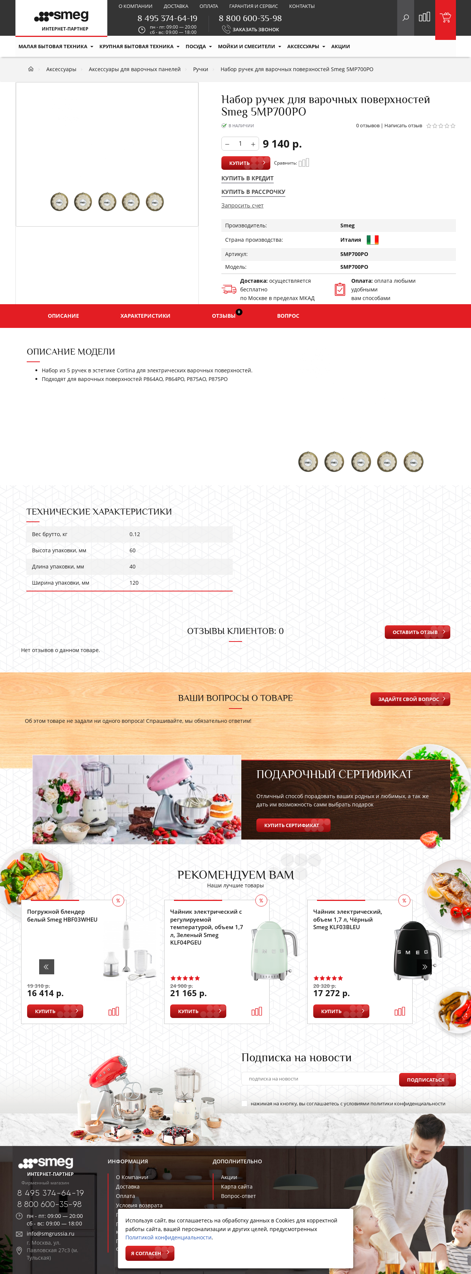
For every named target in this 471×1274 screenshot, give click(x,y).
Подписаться (426, 1078)
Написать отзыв (403, 125)
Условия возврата (139, 1205)
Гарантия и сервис (253, 6)
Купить (239, 163)
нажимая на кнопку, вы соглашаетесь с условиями (343, 1103)
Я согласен (146, 1253)
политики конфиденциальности (407, 1103)
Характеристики (145, 315)
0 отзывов (368, 125)
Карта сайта (237, 1186)
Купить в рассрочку (253, 191)
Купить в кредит (247, 178)
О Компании (132, 1177)
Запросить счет (242, 205)
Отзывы (227, 314)
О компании (135, 6)
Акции (229, 1177)
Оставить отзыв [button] (415, 632)
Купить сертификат (291, 825)
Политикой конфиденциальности (168, 1237)
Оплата (209, 6)
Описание (63, 315)
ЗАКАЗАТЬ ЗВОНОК (256, 29)
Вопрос (288, 315)
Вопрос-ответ (238, 1195)
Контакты (302, 6)
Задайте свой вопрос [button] (408, 699)
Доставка (176, 6)
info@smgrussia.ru (51, 1233)
